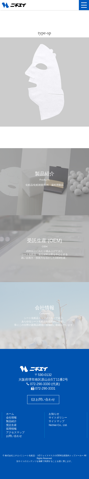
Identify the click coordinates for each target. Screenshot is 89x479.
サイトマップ (56, 421)
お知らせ (54, 413)
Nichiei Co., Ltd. (58, 425)
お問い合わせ (43, 399)
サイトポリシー (58, 417)
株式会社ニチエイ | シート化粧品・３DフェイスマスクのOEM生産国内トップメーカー (21, 5)
